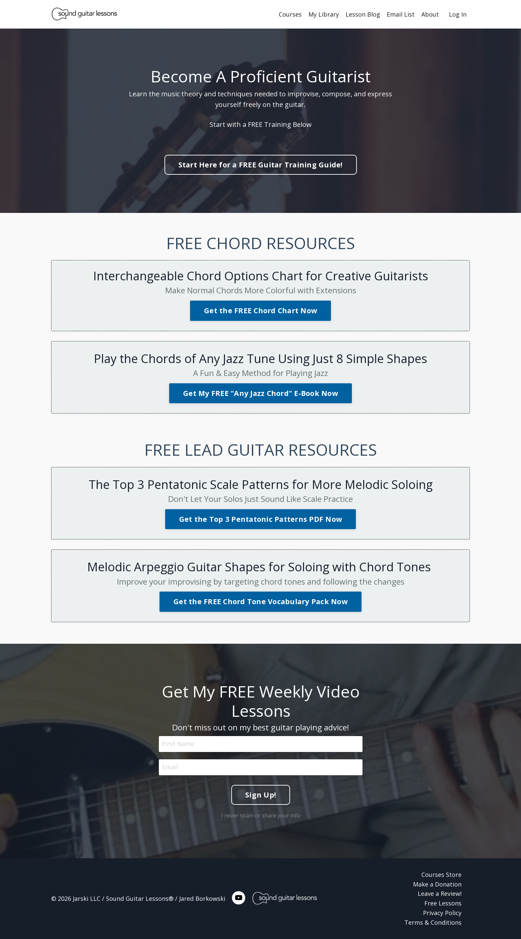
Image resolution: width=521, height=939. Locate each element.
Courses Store (441, 875)
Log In (458, 14)
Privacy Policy (442, 913)
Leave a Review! (440, 893)
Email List (401, 14)
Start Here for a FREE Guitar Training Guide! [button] (260, 164)
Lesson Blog (363, 14)
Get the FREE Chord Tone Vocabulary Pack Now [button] (260, 601)
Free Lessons (443, 903)
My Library (323, 14)
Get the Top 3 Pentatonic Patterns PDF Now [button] (260, 519)
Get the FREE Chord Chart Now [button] (260, 310)
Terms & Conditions (433, 922)
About (430, 14)
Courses (290, 14)
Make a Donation (437, 884)
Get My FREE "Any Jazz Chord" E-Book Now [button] (260, 393)
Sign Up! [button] (260, 794)
